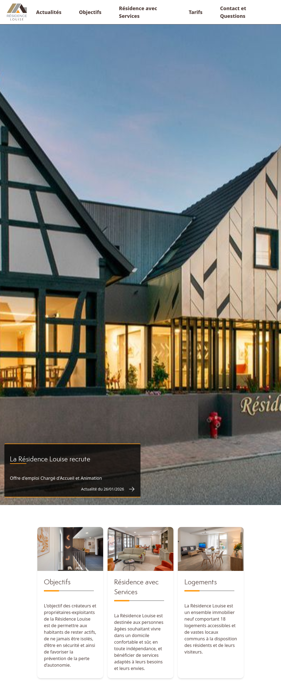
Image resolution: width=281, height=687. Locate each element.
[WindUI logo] (17, 12)
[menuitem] (48, 12)
